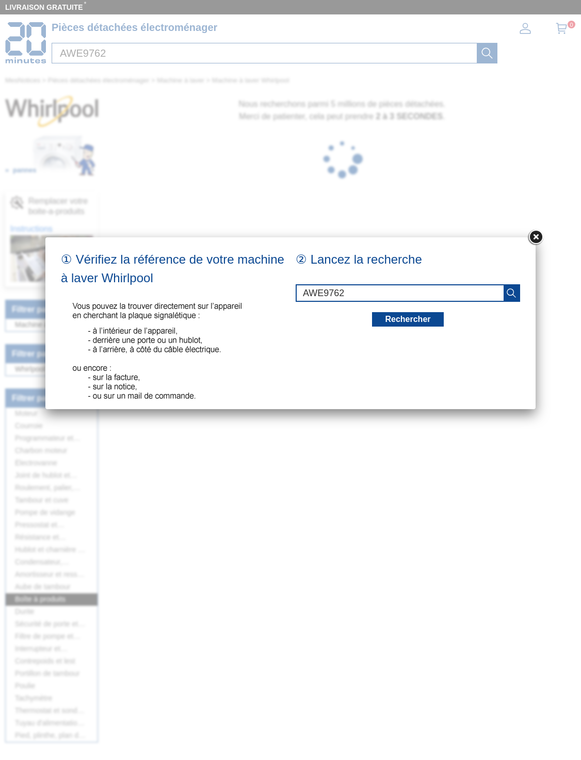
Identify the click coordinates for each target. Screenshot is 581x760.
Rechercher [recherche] (407, 319)
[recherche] (511, 293)
